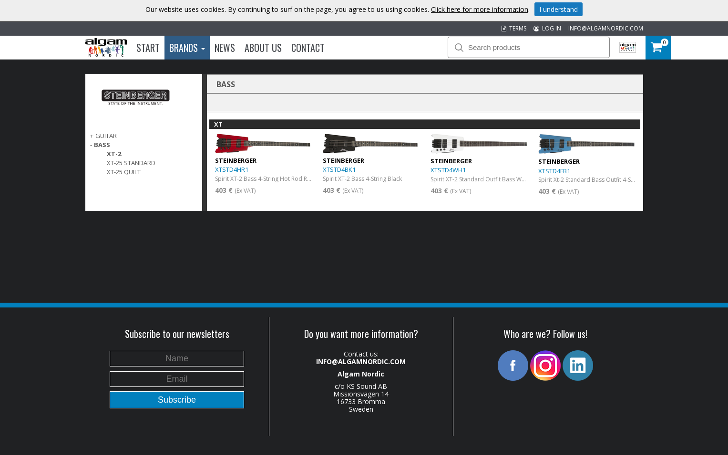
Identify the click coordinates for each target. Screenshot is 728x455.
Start (148, 47)
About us (263, 47)
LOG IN (547, 28)
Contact (308, 47)
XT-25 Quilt (124, 172)
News (225, 47)
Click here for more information (479, 9)
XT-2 (114, 153)
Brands (187, 47)
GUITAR (106, 135)
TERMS (514, 28)
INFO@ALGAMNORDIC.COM (605, 28)
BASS (102, 144)
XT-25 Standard (131, 162)
